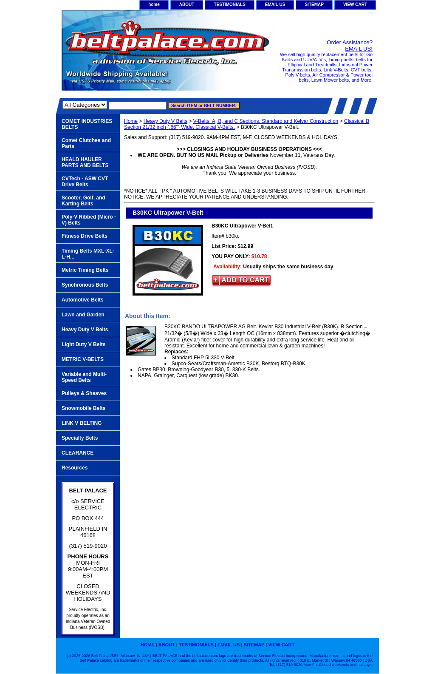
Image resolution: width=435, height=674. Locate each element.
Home (131, 121)
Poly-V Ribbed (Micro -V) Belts (89, 220)
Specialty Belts (80, 438)
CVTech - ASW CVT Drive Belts (85, 182)
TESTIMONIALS (229, 4)
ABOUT (187, 4)
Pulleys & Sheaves (84, 393)
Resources (75, 468)
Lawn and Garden (83, 315)
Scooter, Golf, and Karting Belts (83, 201)
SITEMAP (314, 4)
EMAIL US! (359, 49)
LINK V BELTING (82, 423)
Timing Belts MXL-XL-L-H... (88, 254)
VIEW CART (355, 4)
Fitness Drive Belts (84, 236)
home (154, 4)
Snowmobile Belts (83, 408)
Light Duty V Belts (83, 344)
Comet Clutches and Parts (86, 143)
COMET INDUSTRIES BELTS (87, 124)
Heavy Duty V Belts (165, 121)
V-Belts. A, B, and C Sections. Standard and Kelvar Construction (266, 121)
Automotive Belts (83, 300)
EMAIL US (275, 4)
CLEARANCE (77, 453)
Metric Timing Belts (85, 270)
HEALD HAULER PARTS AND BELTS (85, 162)
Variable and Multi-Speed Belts (84, 377)
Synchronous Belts (85, 285)
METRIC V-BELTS (83, 359)
